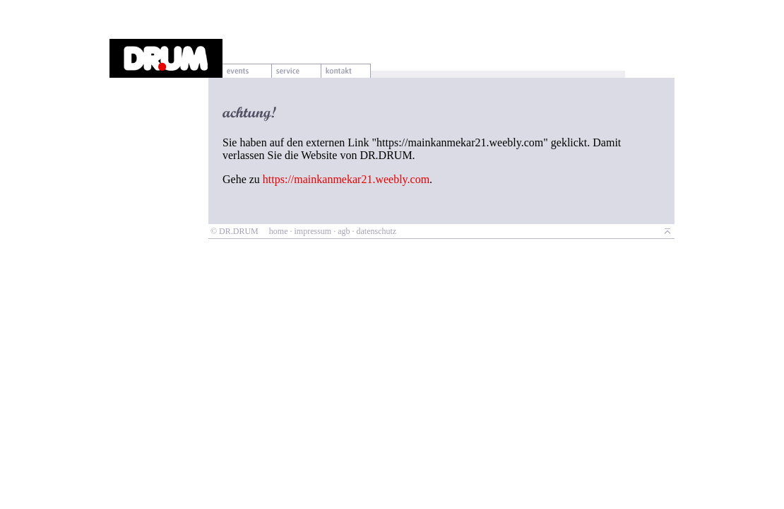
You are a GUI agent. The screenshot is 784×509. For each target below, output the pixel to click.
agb (344, 231)
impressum (312, 231)
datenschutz (376, 231)
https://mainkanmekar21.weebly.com (346, 179)
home (278, 231)
